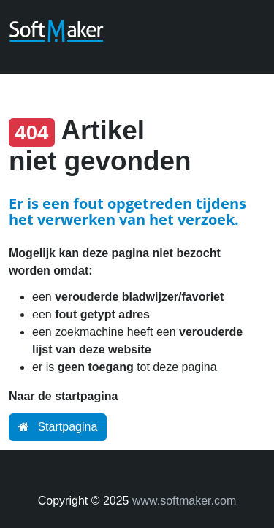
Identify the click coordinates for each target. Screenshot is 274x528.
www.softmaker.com (184, 500)
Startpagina (57, 427)
